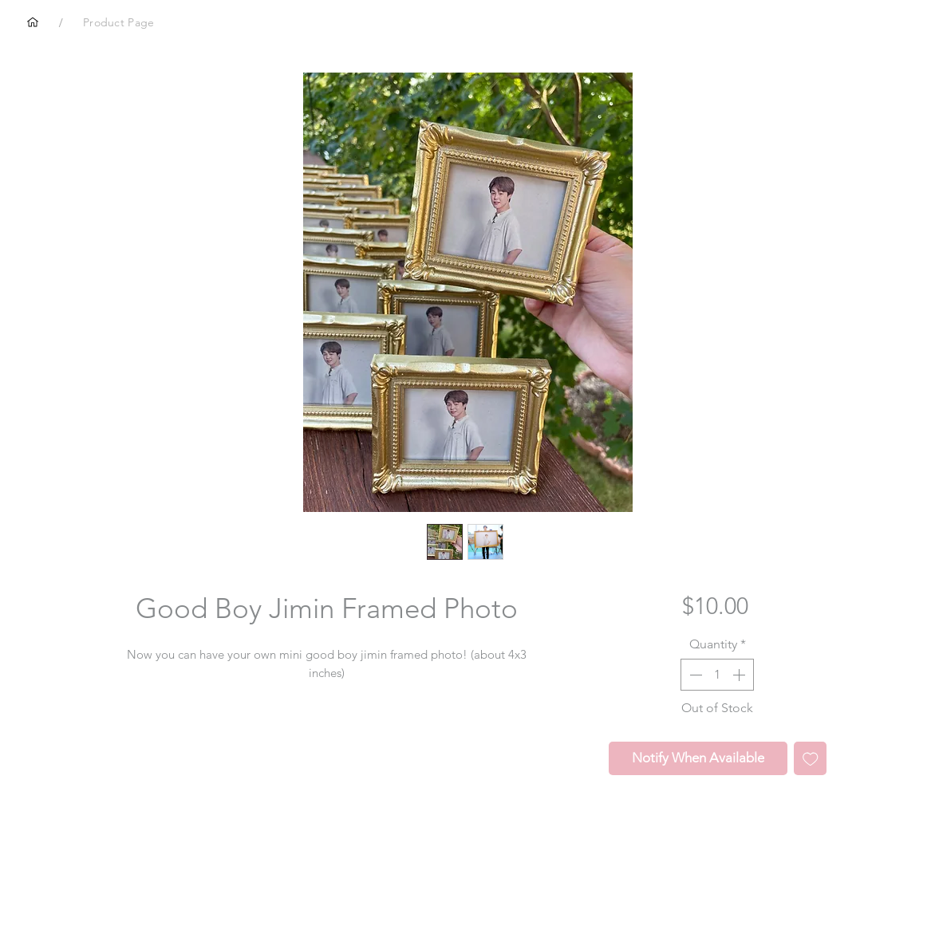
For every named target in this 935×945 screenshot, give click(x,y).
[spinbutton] (717, 675)
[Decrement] (694, 675)
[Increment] (740, 675)
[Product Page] (118, 22)
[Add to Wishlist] (810, 758)
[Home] (32, 22)
